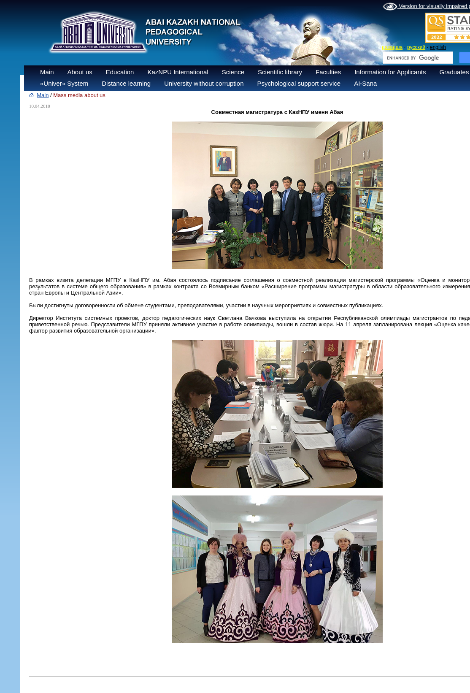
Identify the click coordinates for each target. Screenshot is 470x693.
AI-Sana (365, 83)
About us (80, 72)
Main (47, 72)
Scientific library (280, 72)
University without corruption (203, 83)
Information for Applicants (390, 72)
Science (233, 72)
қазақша (392, 47)
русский (416, 47)
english (438, 47)
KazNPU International (177, 72)
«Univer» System (64, 83)
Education (120, 72)
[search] (417, 58)
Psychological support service (299, 83)
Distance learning (126, 83)
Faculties (328, 72)
